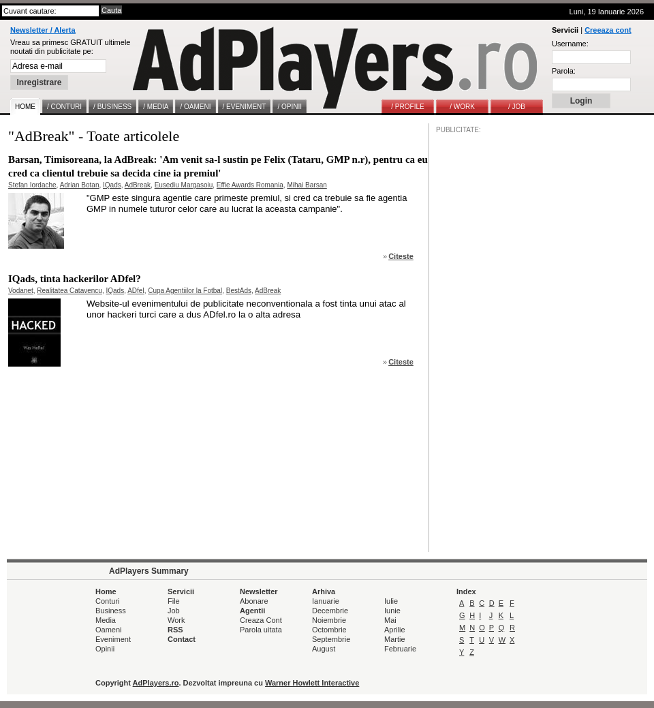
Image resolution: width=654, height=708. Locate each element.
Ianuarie (325, 601)
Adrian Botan (79, 185)
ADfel (135, 290)
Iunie (392, 610)
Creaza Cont (261, 620)
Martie (394, 639)
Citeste (401, 256)
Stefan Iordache (32, 185)
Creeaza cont (608, 30)
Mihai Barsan (306, 185)
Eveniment (113, 639)
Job (174, 610)
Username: (570, 44)
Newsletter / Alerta (43, 30)
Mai (390, 620)
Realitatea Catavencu (69, 290)
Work (176, 620)
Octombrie (329, 630)
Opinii (104, 649)
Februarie (400, 649)
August (323, 649)
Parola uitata (261, 630)
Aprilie (394, 630)
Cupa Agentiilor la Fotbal (185, 290)
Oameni (108, 630)
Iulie (391, 601)
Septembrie (331, 639)
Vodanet (20, 290)
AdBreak (138, 185)
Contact (182, 639)
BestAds (238, 290)
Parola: (564, 71)
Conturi (107, 601)
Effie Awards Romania (250, 185)
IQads (112, 185)
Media (105, 620)
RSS (175, 630)
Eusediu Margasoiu (184, 185)
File (174, 601)
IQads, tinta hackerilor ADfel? (74, 278)
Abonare (254, 601)
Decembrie (330, 610)
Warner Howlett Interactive (312, 683)
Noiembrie (329, 620)
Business (110, 610)
